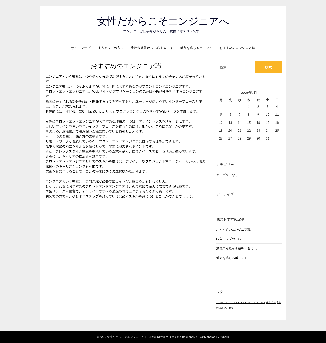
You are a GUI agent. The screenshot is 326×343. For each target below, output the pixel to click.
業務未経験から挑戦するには (152, 48)
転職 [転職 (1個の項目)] (231, 307)
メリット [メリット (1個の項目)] (260, 302)
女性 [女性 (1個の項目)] (273, 302)
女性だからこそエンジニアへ (163, 21)
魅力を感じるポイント (196, 48)
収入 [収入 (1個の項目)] (268, 302)
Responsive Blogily (194, 336)
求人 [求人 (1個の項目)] (226, 307)
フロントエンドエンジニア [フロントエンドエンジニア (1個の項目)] (242, 302)
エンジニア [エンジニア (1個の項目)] (222, 302)
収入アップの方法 (110, 48)
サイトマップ (80, 48)
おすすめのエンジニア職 (237, 48)
